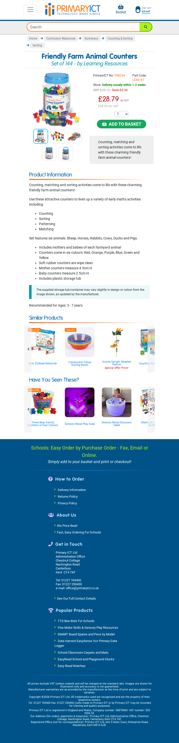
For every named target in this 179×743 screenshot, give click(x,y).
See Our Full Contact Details (76, 598)
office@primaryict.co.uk (82, 588)
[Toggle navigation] (30, 10)
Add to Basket (121, 124)
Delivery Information (72, 489)
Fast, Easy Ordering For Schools (79, 532)
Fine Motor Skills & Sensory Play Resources (88, 627)
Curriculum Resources (60, 38)
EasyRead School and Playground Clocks (86, 659)
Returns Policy (68, 496)
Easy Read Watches (72, 665)
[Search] (146, 27)
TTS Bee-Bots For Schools (76, 621)
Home (33, 38)
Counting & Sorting (120, 38)
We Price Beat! (67, 526)
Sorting (37, 45)
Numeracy (91, 38)
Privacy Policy (67, 503)
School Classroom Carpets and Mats (83, 652)
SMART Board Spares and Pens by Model (86, 634)
